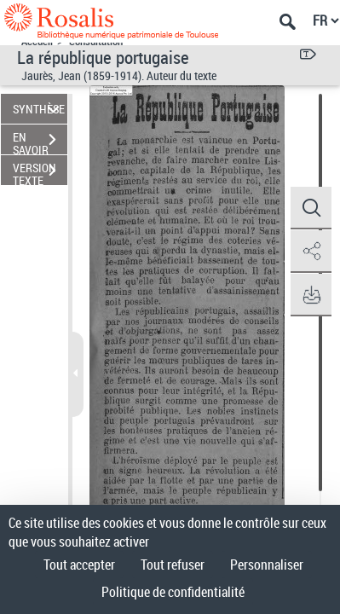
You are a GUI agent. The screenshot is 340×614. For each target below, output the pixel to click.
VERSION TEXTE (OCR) (40, 172)
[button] (310, 208)
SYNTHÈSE (39, 109)
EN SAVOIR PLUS (40, 141)
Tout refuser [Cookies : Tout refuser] (173, 564)
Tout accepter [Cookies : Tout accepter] (79, 564)
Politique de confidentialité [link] (173, 591)
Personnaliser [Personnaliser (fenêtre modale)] (266, 564)
